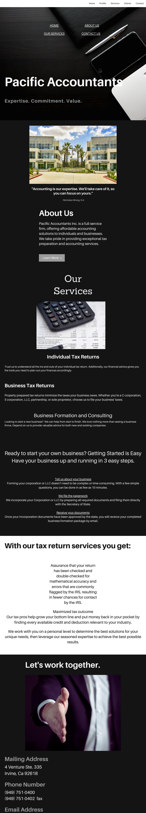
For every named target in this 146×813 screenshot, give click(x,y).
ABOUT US (92, 25)
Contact (140, 3)
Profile (103, 3)
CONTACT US (91, 33)
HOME (54, 25)
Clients (127, 3)
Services (115, 3)
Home (92, 3)
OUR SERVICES (54, 33)
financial (113, 366)
